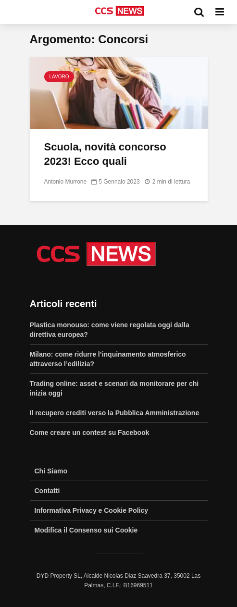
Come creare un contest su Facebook (90, 432)
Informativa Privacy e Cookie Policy (92, 510)
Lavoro (59, 76)
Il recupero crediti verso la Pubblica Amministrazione (115, 413)
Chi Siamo (51, 471)
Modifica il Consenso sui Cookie (86, 530)
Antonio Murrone (65, 181)
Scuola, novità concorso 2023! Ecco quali (105, 154)
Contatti (47, 491)
